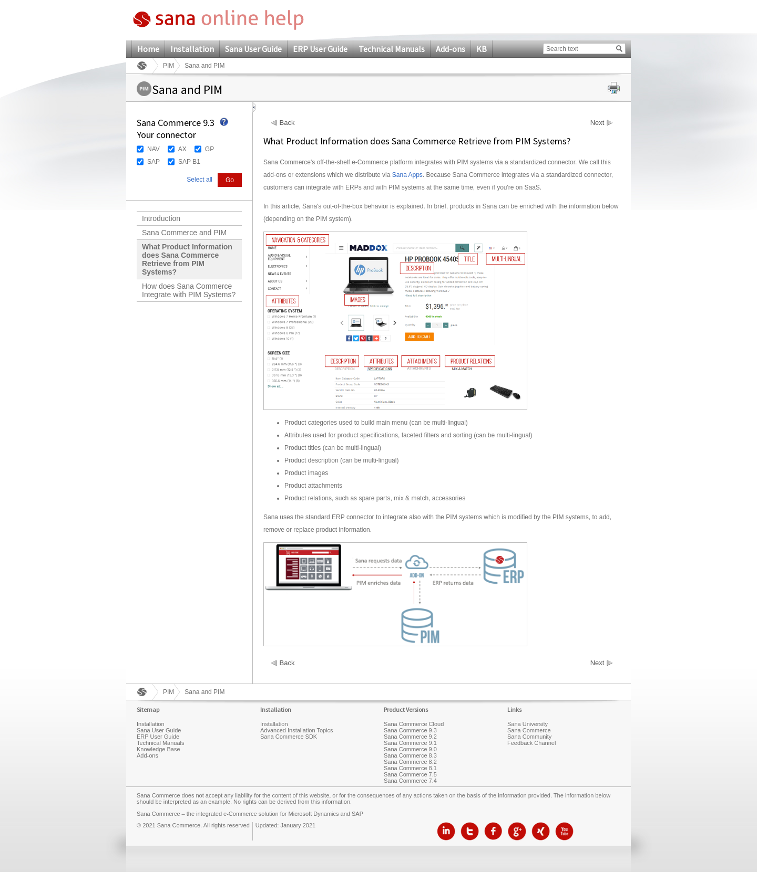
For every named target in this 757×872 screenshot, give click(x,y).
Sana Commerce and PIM (184, 232)
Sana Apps (407, 174)
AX (182, 149)
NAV (153, 149)
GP (209, 149)
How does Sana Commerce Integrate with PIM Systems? (189, 290)
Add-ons (450, 49)
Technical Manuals (392, 49)
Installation (192, 49)
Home (148, 49)
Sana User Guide (253, 49)
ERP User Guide (320, 49)
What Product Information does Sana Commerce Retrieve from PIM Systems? (187, 259)
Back (287, 123)
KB (481, 49)
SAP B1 (189, 161)
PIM (168, 65)
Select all (199, 179)
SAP (153, 161)
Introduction (161, 218)
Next (597, 123)
